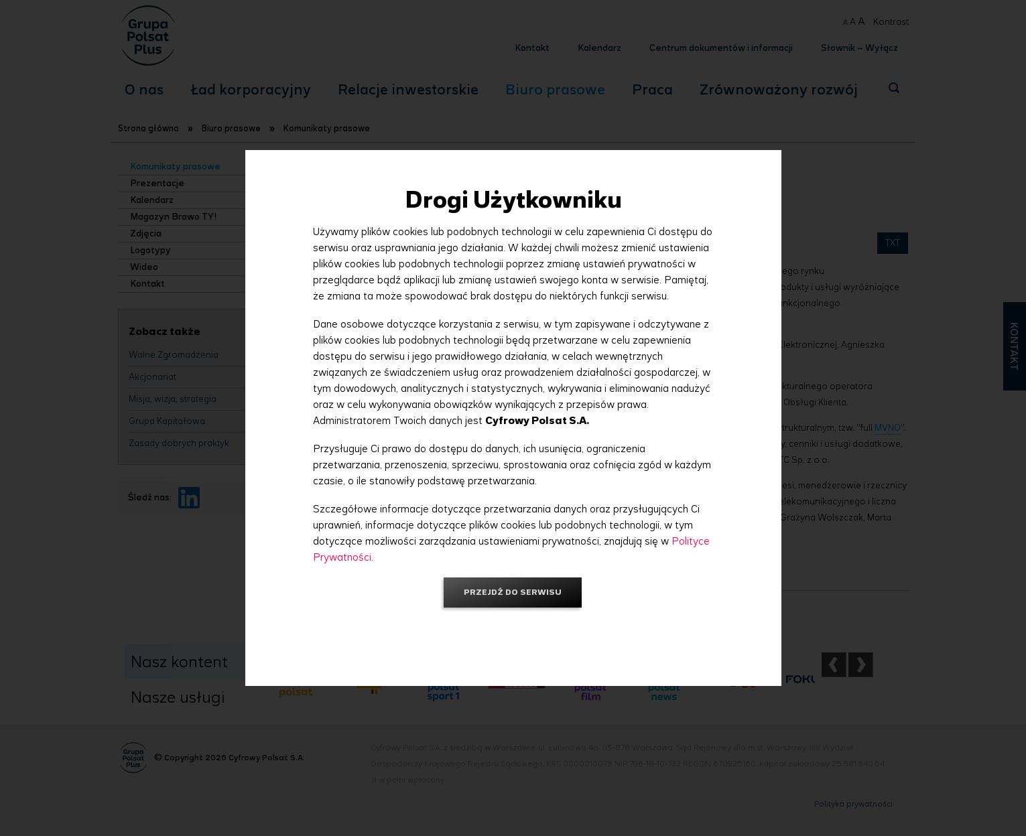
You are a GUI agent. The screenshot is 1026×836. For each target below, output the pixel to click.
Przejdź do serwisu (513, 592)
